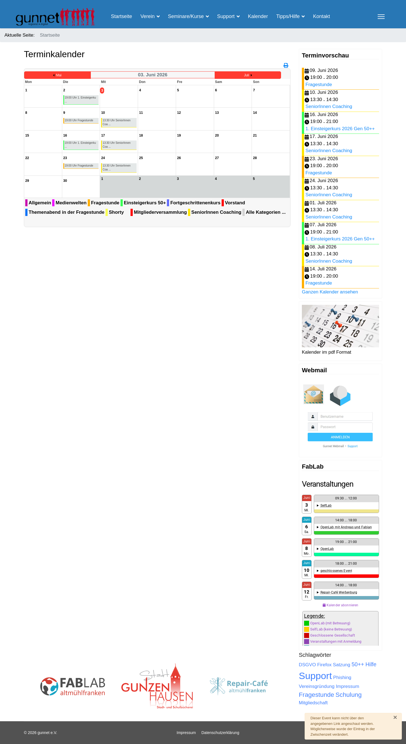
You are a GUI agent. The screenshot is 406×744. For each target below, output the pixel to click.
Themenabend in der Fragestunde (66, 212)
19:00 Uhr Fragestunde (79, 120)
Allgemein (40, 202)
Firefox (324, 664)
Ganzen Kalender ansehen (330, 292)
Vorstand (235, 202)
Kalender (258, 16)
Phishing (342, 677)
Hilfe (371, 664)
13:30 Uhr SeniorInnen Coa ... (116, 122)
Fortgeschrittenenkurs (195, 202)
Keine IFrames (340, 562)
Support (315, 675)
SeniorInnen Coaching (216, 212)
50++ (358, 664)
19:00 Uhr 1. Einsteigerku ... (80, 99)
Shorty (116, 212)
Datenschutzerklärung (220, 732)
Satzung (341, 664)
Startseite (121, 16)
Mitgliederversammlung (160, 212)
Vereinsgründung (317, 686)
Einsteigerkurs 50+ (145, 202)
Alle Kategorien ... (266, 212)
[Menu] (381, 16)
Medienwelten (71, 202)
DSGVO (307, 664)
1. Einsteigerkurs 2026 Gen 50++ (340, 128)
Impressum (347, 686)
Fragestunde (105, 202)
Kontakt (321, 16)
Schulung (348, 694)
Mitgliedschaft (313, 702)
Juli (246, 75)
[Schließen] (395, 717)
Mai (58, 75)
